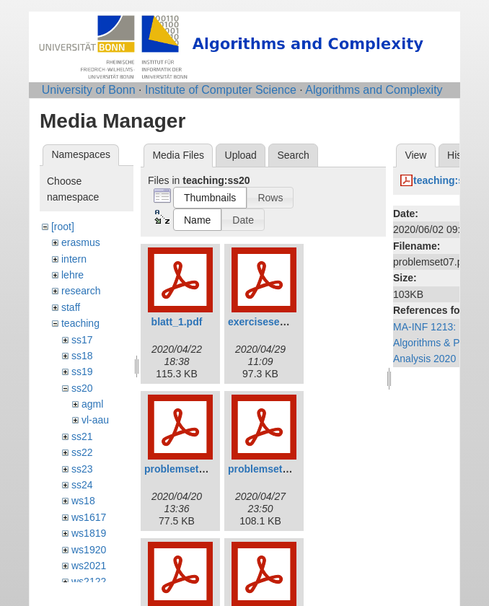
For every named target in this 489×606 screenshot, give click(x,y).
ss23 (82, 469)
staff (70, 307)
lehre (72, 275)
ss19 (82, 371)
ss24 (82, 485)
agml (92, 404)
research (80, 291)
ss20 (82, 388)
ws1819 (88, 533)
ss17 (82, 340)
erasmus (80, 242)
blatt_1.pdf (177, 322)
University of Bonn (89, 90)
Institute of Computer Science (220, 90)
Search (293, 155)
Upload (241, 155)
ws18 (83, 500)
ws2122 (88, 581)
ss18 (82, 355)
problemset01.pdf (186, 469)
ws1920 (88, 550)
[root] (62, 226)
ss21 (82, 436)
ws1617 (88, 517)
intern (74, 259)
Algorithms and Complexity (373, 90)
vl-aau (95, 420)
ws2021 (88, 565)
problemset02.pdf (270, 469)
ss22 (82, 452)
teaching (80, 323)
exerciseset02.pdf (270, 322)
